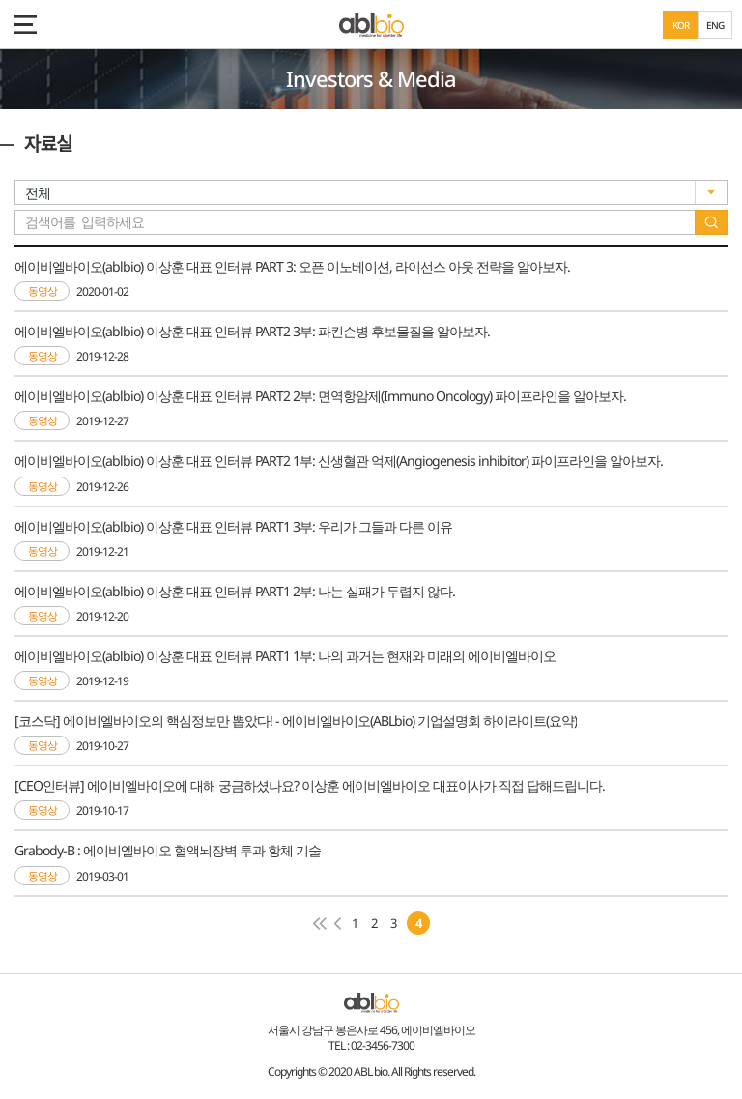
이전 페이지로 (337, 923)
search (711, 222)
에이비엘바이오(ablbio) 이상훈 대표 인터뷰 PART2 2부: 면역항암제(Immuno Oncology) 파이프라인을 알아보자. (320, 396)
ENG (715, 25)
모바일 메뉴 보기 (24, 24)
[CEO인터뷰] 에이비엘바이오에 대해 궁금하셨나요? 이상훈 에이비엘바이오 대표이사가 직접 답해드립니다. (309, 785)
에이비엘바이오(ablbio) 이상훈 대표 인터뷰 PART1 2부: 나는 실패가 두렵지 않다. (234, 591)
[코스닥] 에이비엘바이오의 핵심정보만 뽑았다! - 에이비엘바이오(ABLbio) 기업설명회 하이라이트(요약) (295, 720)
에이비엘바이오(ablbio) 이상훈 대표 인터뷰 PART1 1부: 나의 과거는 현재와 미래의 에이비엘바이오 (285, 656)
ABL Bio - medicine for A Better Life (371, 25)
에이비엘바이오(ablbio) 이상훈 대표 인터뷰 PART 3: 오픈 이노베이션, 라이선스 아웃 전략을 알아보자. (292, 266)
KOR (680, 25)
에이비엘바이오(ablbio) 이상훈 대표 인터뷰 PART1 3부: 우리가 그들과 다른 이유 (233, 526)
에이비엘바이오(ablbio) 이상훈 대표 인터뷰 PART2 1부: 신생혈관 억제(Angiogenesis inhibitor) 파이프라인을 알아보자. (338, 460)
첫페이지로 (319, 923)
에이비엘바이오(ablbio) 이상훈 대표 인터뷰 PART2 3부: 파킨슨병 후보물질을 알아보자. (252, 331)
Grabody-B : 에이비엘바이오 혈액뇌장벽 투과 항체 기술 (167, 850)
